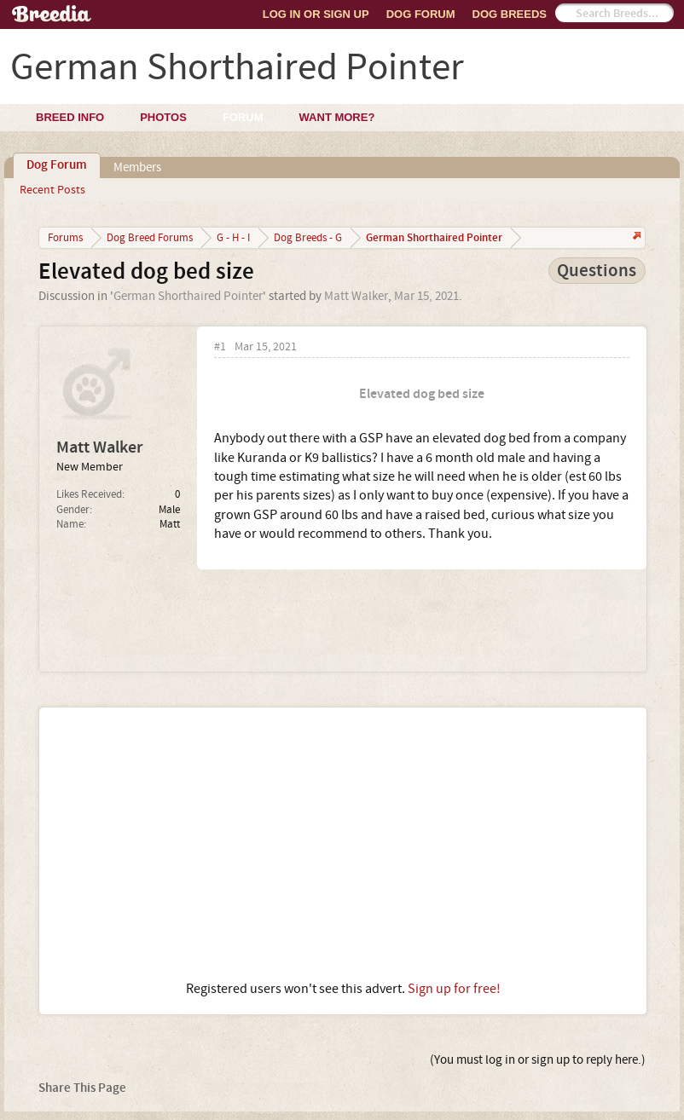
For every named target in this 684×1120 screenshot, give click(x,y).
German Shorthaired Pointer (188, 296)
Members (137, 167)
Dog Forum (420, 14)
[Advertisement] (342, 844)
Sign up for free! (454, 988)
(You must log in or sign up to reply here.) (538, 1060)
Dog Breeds (509, 14)
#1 (220, 347)
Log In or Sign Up (316, 14)
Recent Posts (52, 190)
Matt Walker (356, 296)
